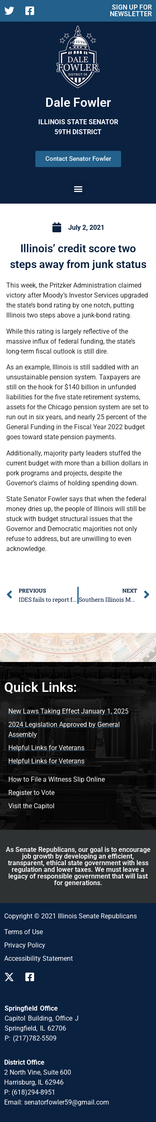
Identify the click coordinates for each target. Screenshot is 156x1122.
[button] (78, 188)
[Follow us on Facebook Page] (32, 11)
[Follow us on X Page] (11, 11)
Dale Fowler (78, 102)
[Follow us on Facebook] (32, 977)
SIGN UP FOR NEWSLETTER (131, 10)
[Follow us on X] (11, 977)
